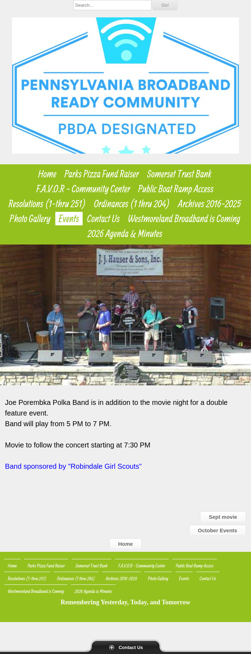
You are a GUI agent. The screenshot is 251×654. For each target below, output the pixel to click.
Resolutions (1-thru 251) (47, 203)
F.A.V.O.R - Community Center (83, 188)
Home (47, 174)
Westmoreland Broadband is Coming (184, 218)
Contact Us (131, 647)
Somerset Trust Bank (179, 174)
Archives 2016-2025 (209, 203)
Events (69, 218)
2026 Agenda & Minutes (125, 233)
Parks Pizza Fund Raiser (102, 174)
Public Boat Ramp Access (175, 188)
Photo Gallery (30, 218)
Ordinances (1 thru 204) (132, 203)
